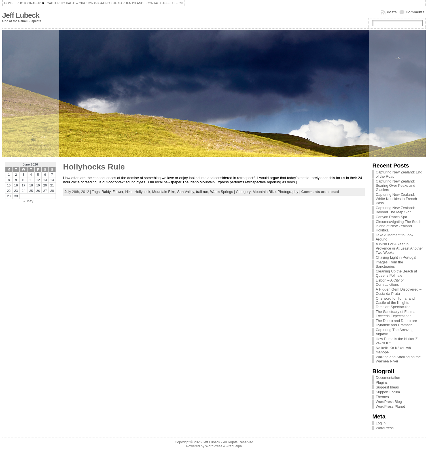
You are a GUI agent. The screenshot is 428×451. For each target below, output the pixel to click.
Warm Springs (221, 192)
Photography (288, 192)
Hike (129, 192)
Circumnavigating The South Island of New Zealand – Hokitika (398, 226)
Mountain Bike (163, 192)
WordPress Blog (389, 402)
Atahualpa (234, 446)
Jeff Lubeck (20, 15)
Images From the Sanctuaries (389, 264)
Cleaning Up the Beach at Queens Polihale (396, 273)
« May (28, 201)
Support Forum (388, 392)
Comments (415, 12)
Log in (380, 423)
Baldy (106, 192)
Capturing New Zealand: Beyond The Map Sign (395, 210)
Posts (392, 12)
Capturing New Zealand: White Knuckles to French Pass (396, 198)
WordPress (384, 428)
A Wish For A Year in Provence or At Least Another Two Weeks (399, 248)
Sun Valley (185, 192)
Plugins (381, 382)
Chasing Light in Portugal (396, 257)
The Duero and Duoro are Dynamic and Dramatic (396, 323)
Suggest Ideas (387, 387)
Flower (118, 192)
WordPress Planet (390, 406)
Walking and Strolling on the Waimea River (398, 359)
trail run (202, 192)
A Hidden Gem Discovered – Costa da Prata (398, 291)
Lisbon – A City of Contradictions (390, 282)
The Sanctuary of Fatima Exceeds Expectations (395, 314)
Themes (382, 397)
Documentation (388, 377)
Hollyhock (142, 192)
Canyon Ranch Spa (391, 217)
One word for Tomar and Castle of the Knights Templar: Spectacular (395, 302)
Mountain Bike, (265, 192)
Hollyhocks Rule (94, 166)
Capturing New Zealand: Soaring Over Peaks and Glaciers (395, 185)
